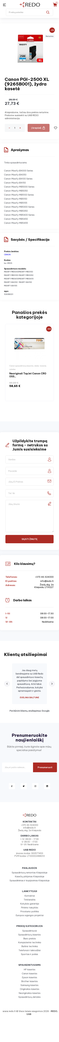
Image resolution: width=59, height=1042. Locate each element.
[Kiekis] (15, 127)
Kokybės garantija (29, 903)
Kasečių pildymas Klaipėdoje (29, 876)
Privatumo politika (29, 911)
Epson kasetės (29, 977)
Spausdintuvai (29, 930)
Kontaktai (29, 895)
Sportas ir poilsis (29, 954)
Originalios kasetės (29, 989)
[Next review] (52, 684)
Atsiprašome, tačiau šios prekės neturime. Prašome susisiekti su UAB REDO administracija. (27, 115)
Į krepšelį (36, 128)
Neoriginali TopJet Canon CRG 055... (27, 375)
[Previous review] (7, 684)
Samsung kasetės (29, 985)
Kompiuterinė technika (29, 942)
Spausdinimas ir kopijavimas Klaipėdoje (30, 880)
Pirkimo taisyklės (29, 907)
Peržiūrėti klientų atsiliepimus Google (30, 710)
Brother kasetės (29, 981)
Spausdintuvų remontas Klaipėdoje (29, 872)
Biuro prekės (29, 938)
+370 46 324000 (44, 577)
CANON (7, 254)
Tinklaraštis (29, 899)
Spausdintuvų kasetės (29, 934)
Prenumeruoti (45, 767)
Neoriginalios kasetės (29, 993)
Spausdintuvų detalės (29, 997)
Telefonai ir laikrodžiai (29, 950)
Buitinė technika (29, 946)
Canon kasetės (29, 973)
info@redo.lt (47, 581)
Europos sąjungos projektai (29, 915)
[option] (29, 362)
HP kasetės (29, 969)
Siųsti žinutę (29, 539)
